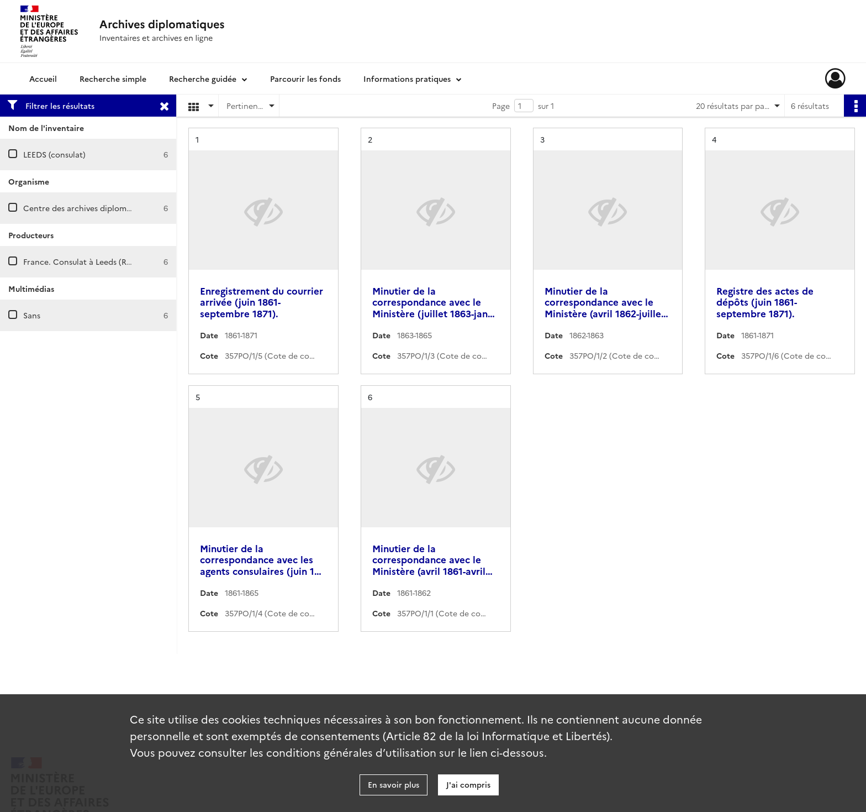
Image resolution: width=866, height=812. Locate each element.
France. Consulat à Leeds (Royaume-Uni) (98, 261)
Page (501, 105)
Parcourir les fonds (305, 78)
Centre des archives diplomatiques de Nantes (108, 207)
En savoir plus (393, 784)
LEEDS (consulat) (54, 154)
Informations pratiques (407, 78)
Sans (31, 315)
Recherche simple (113, 78)
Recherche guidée (202, 78)
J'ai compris (468, 784)
